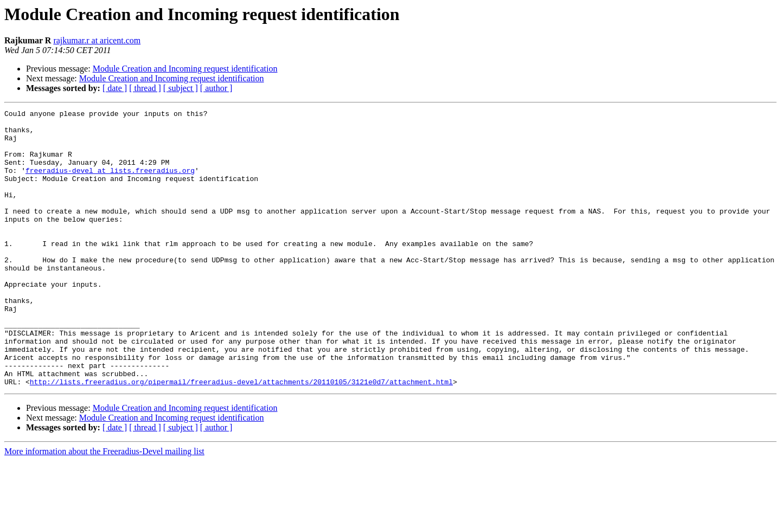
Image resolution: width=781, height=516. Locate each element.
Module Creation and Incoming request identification (185, 68)
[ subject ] (180, 88)
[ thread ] (145, 88)
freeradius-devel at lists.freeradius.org (110, 183)
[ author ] (216, 88)
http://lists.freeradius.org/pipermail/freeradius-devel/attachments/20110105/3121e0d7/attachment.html (241, 437)
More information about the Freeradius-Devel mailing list (104, 506)
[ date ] (115, 88)
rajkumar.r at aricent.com (96, 40)
